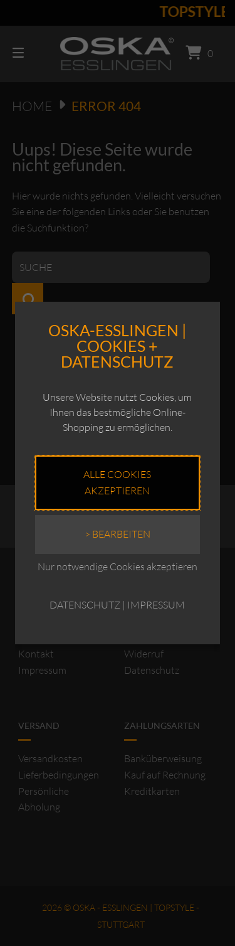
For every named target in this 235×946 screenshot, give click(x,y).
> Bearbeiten (117, 534)
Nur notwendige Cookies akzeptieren (117, 566)
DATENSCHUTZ (85, 604)
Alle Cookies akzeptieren (117, 482)
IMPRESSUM (156, 604)
